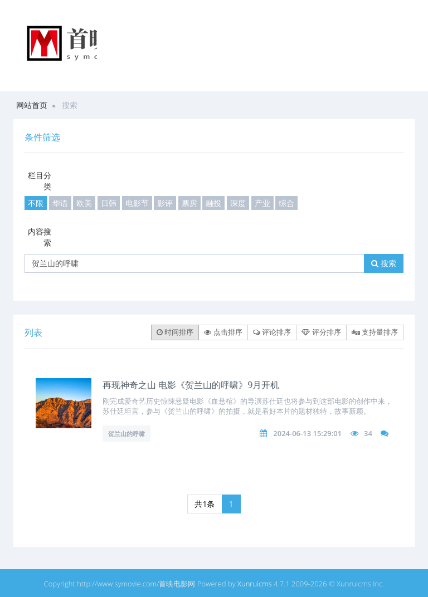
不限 (35, 203)
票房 (189, 203)
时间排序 (175, 332)
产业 (262, 203)
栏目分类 (39, 181)
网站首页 (31, 105)
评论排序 (272, 332)
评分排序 (321, 332)
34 (368, 433)
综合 (286, 203)
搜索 (383, 263)
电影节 (137, 203)
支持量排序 (375, 332)
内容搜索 (39, 237)
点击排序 (223, 332)
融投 (213, 203)
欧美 (84, 203)
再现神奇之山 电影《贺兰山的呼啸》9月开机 (191, 385)
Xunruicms (254, 584)
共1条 (204, 503)
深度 (238, 203)
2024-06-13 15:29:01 (307, 433)
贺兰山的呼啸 (126, 433)
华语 (60, 203)
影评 (165, 203)
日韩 (108, 203)
